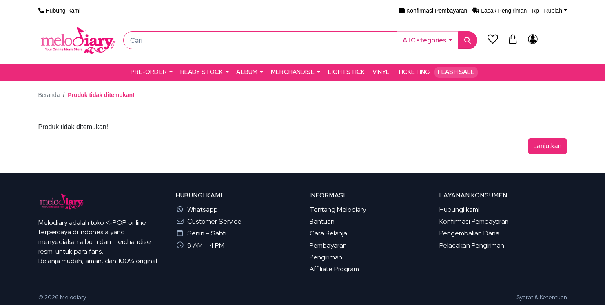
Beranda (49, 95)
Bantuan (322, 221)
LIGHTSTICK (346, 72)
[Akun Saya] (533, 39)
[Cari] (260, 40)
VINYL (381, 72)
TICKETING (413, 72)
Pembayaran (328, 245)
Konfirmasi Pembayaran (474, 221)
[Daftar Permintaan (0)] (493, 39)
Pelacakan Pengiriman (471, 245)
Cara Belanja (328, 232)
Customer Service (209, 221)
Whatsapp (197, 209)
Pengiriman (326, 256)
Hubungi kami (459, 209)
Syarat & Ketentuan (541, 297)
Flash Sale (456, 72)
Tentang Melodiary (338, 209)
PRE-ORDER (149, 72)
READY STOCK (201, 72)
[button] (549, 10)
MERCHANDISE (293, 72)
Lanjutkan (547, 146)
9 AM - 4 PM (200, 245)
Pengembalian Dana (469, 232)
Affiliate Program (334, 268)
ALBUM (246, 72)
